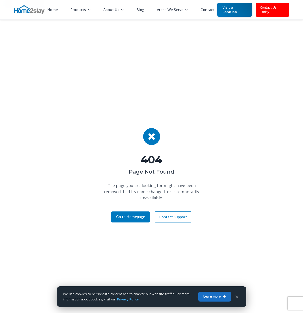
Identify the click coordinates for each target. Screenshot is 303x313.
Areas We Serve (172, 9)
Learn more (214, 296)
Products (80, 9)
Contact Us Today (268, 9)
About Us (113, 9)
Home (52, 9)
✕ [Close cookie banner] (237, 296)
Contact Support (173, 217)
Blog (140, 9)
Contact (208, 9)
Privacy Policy (128, 299)
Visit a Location (230, 9)
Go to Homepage (130, 216)
